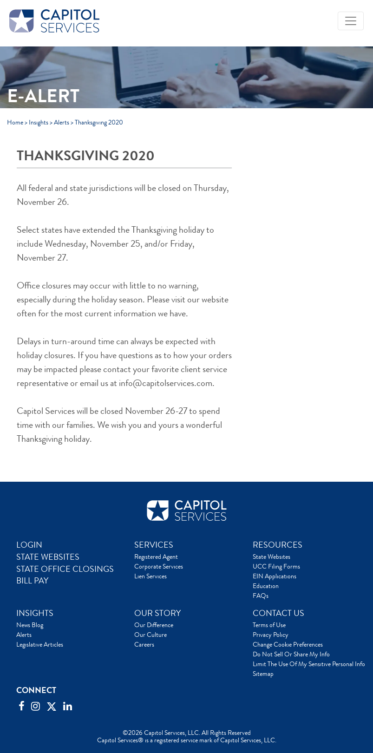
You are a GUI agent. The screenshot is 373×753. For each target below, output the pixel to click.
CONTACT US (278, 613)
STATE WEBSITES (47, 557)
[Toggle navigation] (351, 21)
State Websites (271, 556)
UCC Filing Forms (276, 566)
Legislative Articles (39, 644)
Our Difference (153, 624)
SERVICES (153, 545)
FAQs (260, 595)
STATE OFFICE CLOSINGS (65, 569)
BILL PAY (32, 581)
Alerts (61, 122)
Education (266, 585)
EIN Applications (274, 576)
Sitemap (263, 673)
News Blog (29, 624)
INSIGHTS (34, 613)
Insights (38, 122)
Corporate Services (158, 566)
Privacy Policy (270, 634)
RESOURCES (277, 545)
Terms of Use (269, 624)
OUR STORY (157, 613)
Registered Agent (156, 556)
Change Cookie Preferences (288, 644)
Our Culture (150, 634)
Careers (144, 644)
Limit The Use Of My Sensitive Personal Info (309, 663)
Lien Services (150, 576)
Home (15, 122)
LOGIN (29, 545)
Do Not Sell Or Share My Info (291, 654)
